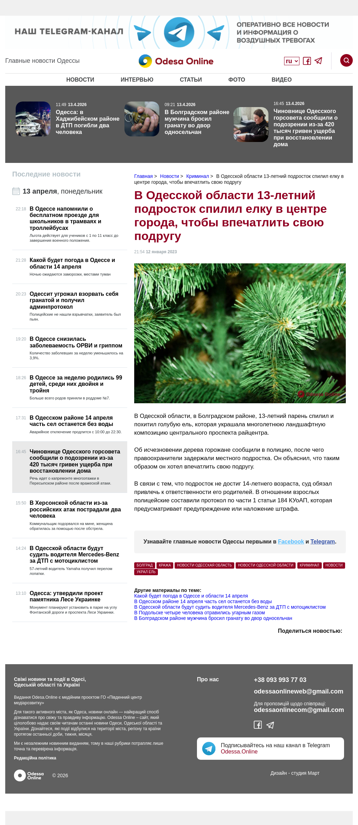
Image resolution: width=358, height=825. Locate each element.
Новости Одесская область (204, 565)
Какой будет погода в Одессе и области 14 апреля (191, 596)
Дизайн (279, 773)
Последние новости (46, 174)
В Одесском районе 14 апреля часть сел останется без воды (203, 601)
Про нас (208, 679)
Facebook (291, 542)
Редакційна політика (35, 758)
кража (165, 565)
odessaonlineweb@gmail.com (298, 691)
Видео (282, 80)
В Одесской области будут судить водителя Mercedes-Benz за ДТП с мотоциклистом (230, 607)
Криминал (309, 565)
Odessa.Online (239, 752)
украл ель (146, 572)
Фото (236, 80)
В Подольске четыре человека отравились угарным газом (199, 612)
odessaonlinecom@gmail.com (299, 709)
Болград (145, 565)
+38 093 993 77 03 (280, 679)
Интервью (137, 80)
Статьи (191, 80)
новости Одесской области (266, 565)
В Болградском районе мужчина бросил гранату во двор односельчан (213, 618)
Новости (80, 80)
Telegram (323, 542)
